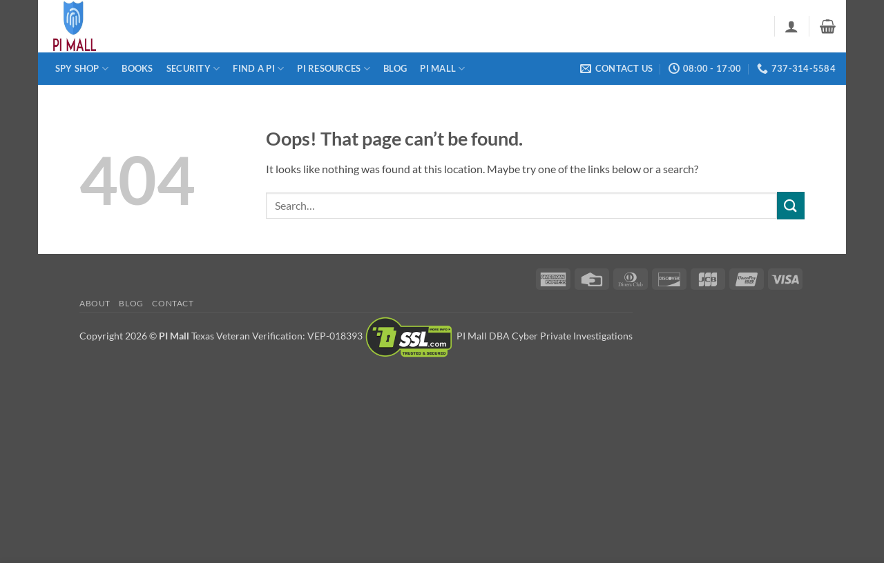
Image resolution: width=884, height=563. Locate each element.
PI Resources (333, 68)
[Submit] (791, 205)
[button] (791, 26)
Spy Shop (82, 68)
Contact (172, 303)
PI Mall (442, 68)
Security (193, 68)
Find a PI (258, 68)
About (94, 303)
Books (137, 68)
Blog (395, 68)
